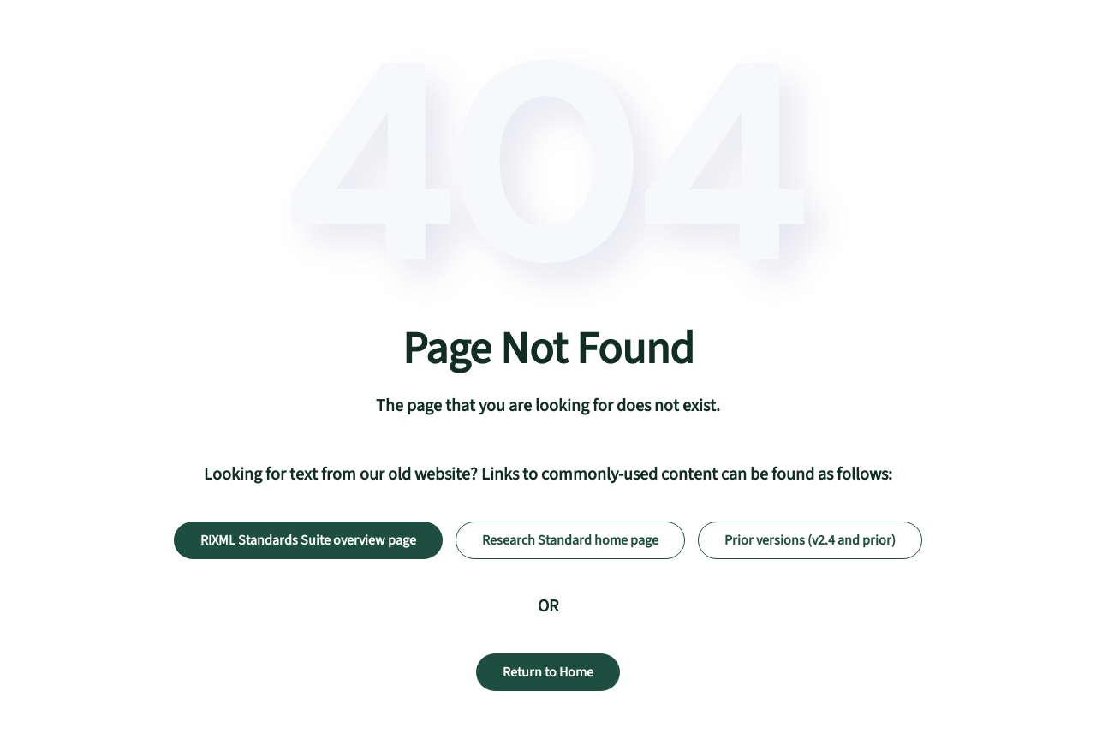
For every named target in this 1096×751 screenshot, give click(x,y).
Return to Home (548, 672)
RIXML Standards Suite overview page (308, 540)
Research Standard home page (570, 540)
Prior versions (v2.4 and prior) (810, 540)
